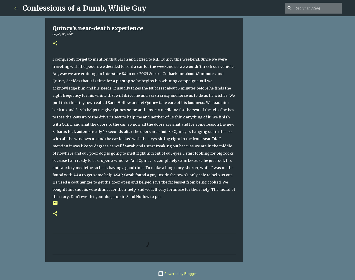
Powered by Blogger (177, 274)
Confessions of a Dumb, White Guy (84, 8)
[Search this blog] (318, 8)
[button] (55, 43)
